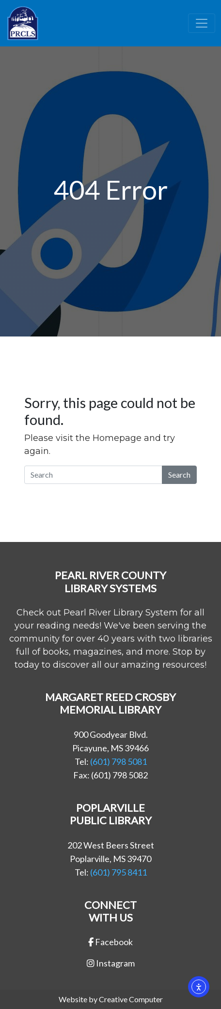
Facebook (110, 941)
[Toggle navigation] (201, 23)
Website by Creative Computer (111, 999)
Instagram (111, 963)
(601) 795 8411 (118, 872)
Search (179, 474)
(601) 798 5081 (118, 761)
